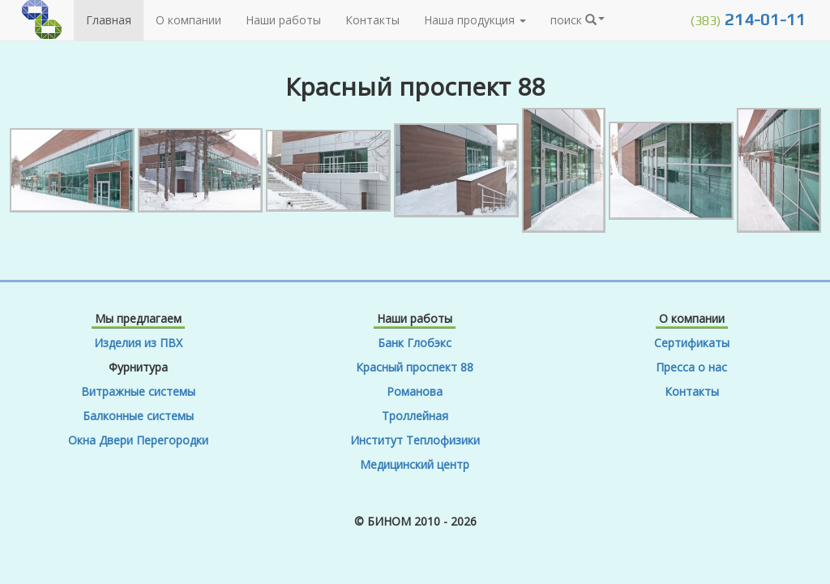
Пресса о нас (691, 367)
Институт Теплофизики (415, 440)
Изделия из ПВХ (138, 342)
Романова (415, 391)
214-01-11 (748, 19)
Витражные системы (138, 391)
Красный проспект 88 (414, 367)
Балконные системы (138, 415)
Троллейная (415, 415)
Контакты (372, 20)
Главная (108, 20)
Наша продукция (475, 20)
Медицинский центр (414, 464)
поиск (577, 20)
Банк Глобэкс (414, 342)
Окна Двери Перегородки (138, 440)
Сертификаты (691, 342)
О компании (188, 20)
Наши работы (283, 20)
